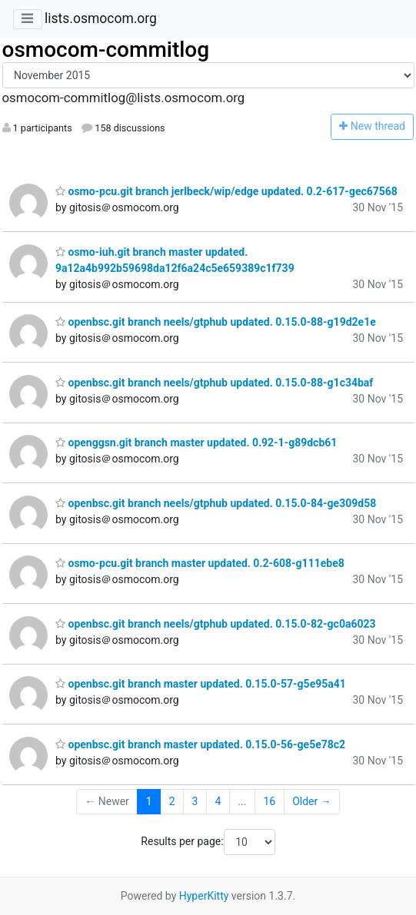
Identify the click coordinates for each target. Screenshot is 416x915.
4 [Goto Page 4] (218, 801)
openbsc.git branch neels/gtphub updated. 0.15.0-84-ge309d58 (215, 503)
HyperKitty (204, 896)
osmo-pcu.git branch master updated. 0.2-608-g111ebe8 (199, 563)
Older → (311, 801)
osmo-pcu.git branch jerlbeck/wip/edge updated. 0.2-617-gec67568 (226, 191)
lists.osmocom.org (101, 18)
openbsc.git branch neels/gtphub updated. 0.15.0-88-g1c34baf (214, 382)
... (242, 801)
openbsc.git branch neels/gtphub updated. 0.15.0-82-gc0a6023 (215, 624)
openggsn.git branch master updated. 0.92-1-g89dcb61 (196, 442)
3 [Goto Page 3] (195, 801)
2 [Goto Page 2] (172, 801)
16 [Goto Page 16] (269, 801)
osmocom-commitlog (106, 49)
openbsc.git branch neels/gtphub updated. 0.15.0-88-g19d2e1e (215, 322)
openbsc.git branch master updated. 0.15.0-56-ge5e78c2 (200, 744)
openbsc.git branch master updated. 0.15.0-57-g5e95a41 (200, 684)
